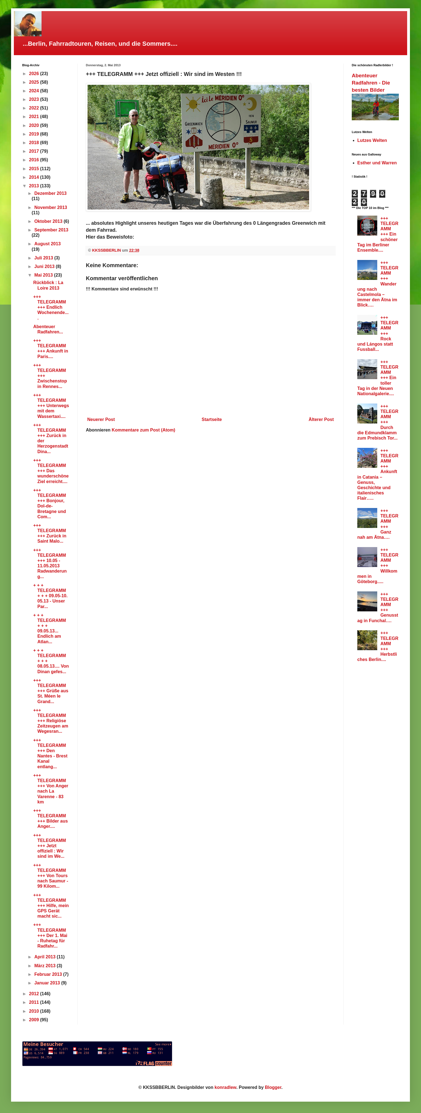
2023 (34, 99)
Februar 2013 (48, 974)
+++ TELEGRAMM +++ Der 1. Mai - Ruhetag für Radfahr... (50, 935)
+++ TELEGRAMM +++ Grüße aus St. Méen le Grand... (50, 691)
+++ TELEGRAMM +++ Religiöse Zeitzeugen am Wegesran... (50, 721)
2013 (34, 185)
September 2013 (51, 230)
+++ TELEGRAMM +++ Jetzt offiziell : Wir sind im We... (49, 846)
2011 (34, 1002)
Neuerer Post (101, 419)
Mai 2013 (44, 275)
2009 (34, 1019)
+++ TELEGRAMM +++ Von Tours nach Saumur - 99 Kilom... (50, 876)
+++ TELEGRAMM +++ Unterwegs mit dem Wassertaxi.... (51, 406)
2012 (34, 993)
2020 (34, 125)
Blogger (273, 1087)
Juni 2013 (45, 266)
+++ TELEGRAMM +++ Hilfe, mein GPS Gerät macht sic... (51, 906)
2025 (34, 82)
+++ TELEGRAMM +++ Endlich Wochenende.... (51, 307)
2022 (34, 108)
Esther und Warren (377, 162)
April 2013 (45, 956)
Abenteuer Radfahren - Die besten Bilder (371, 83)
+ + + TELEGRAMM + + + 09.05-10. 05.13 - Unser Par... (50, 596)
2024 (34, 90)
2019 (34, 134)
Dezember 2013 (50, 193)
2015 (34, 168)
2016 (34, 159)
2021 (34, 116)
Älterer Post (321, 419)
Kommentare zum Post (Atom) (143, 430)
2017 (34, 151)
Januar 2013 (47, 983)
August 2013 (47, 243)
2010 (34, 1011)
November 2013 (50, 207)
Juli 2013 (44, 258)
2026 (34, 73)
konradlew (226, 1087)
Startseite (212, 419)
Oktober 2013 (49, 221)
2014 (34, 177)
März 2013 (45, 965)
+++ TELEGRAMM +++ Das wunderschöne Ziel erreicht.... (51, 471)
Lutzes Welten (372, 140)
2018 (34, 142)
